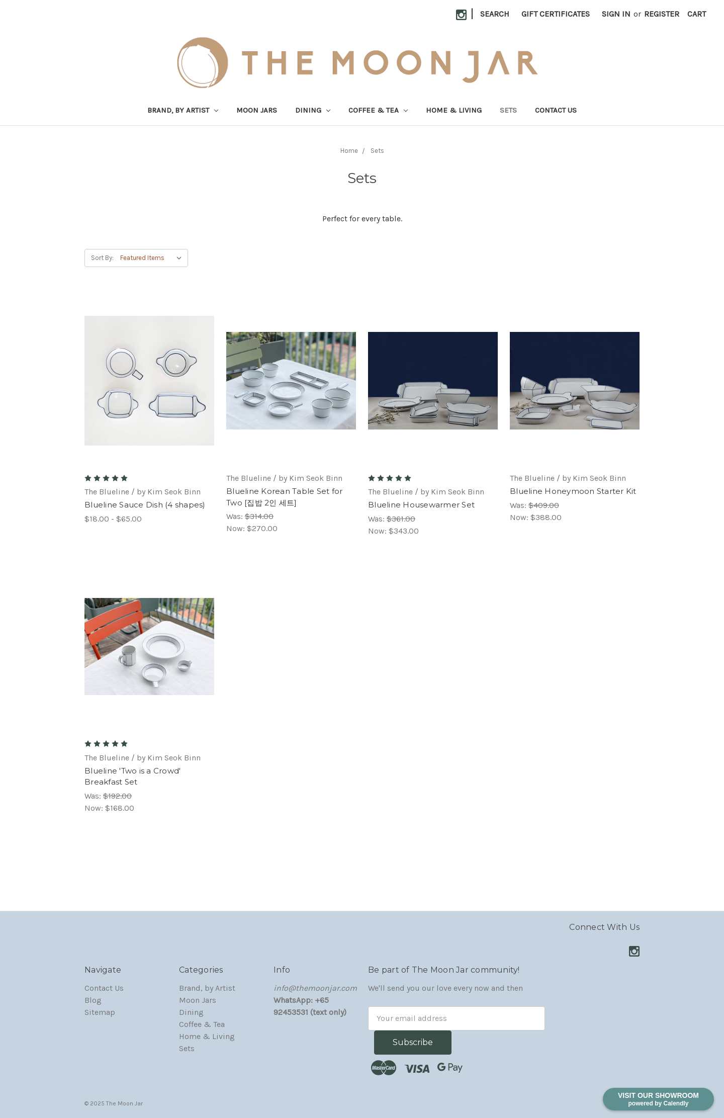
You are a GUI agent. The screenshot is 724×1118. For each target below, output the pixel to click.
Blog (93, 1000)
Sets (508, 110)
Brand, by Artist (182, 110)
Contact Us (556, 110)
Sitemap (99, 1012)
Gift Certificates (555, 14)
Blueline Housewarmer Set (421, 504)
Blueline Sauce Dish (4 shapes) (145, 504)
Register (661, 14)
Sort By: (102, 258)
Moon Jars (256, 110)
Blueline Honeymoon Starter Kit (573, 491)
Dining (312, 110)
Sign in (616, 14)
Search (494, 14)
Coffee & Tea (378, 110)
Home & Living (454, 110)
